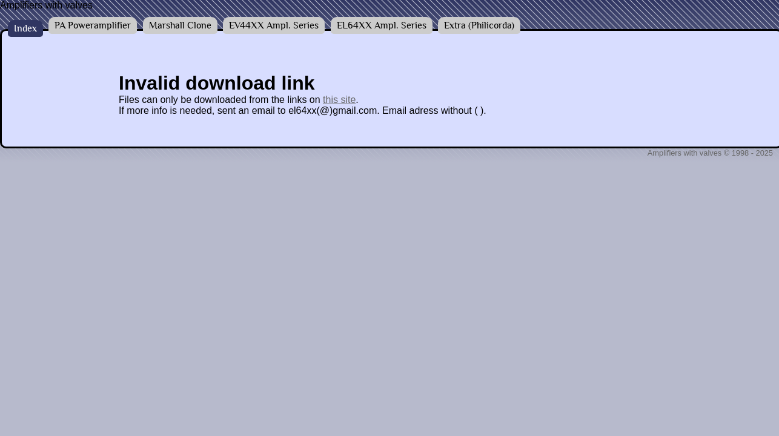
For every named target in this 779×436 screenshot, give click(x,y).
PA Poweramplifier (93, 25)
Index (25, 28)
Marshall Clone (180, 25)
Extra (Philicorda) (479, 25)
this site (339, 99)
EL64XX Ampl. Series (381, 25)
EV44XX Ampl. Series (274, 25)
